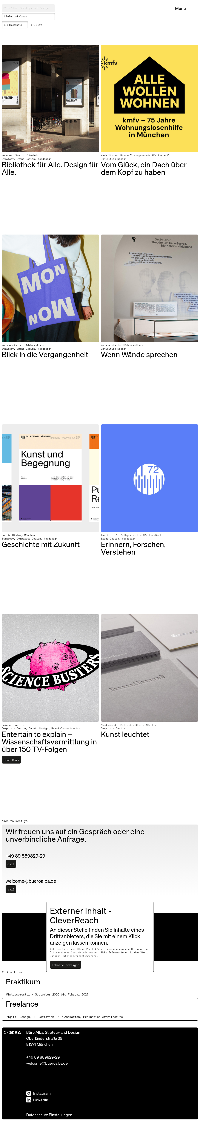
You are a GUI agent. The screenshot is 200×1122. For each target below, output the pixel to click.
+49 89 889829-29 (43, 1057)
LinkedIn (37, 1099)
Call (11, 864)
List (36, 25)
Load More (11, 760)
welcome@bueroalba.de (47, 1063)
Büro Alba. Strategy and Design (26, 8)
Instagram (38, 1093)
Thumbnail (12, 25)
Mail (11, 889)
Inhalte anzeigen (65, 965)
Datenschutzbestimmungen (79, 955)
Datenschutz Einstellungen (49, 1114)
